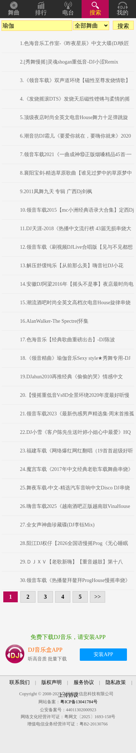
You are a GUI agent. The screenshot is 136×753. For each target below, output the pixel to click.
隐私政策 (116, 682)
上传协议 (68, 695)
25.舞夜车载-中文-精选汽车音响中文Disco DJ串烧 (75, 488)
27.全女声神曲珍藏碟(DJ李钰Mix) (57, 525)
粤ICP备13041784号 (79, 701)
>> (97, 597)
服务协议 (84, 682)
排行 (41, 12)
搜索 (95, 12)
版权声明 (51, 682)
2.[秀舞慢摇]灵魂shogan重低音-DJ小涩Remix (69, 62)
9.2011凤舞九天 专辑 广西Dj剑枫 (56, 191)
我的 (122, 12)
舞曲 (14, 12)
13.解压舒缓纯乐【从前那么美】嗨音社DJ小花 (71, 265)
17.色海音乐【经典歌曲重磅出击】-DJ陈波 (67, 339)
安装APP (103, 654)
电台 (68, 12)
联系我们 (19, 682)
